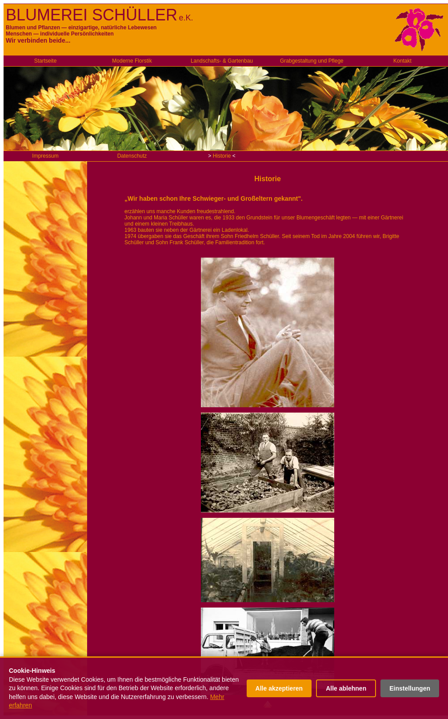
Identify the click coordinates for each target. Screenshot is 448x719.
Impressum (45, 156)
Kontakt (402, 61)
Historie (222, 156)
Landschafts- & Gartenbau (222, 61)
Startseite (45, 61)
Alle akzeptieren (279, 688)
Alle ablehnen (346, 688)
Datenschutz (132, 156)
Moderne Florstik (132, 61)
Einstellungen (409, 688)
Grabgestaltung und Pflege (312, 61)
